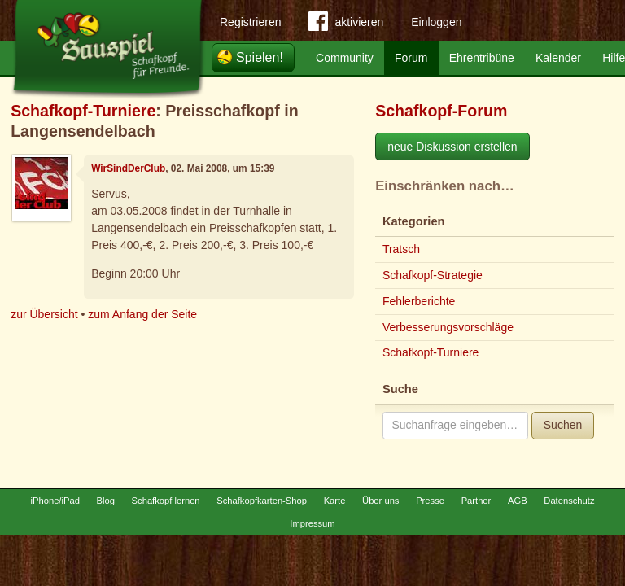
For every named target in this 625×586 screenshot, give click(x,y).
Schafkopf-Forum (441, 111)
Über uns (380, 500)
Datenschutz (569, 500)
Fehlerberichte (419, 301)
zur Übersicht (44, 314)
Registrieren (250, 21)
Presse (430, 500)
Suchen (563, 424)
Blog (106, 500)
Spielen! (259, 57)
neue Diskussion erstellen (452, 146)
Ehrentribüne (481, 57)
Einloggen (436, 21)
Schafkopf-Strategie (432, 275)
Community (345, 57)
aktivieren (345, 24)
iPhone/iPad (55, 500)
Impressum (312, 523)
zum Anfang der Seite (142, 314)
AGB (517, 500)
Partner (476, 500)
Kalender (558, 57)
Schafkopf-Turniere (83, 111)
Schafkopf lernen (166, 500)
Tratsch (401, 249)
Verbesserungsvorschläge (448, 327)
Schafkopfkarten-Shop (261, 500)
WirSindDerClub (128, 168)
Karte (335, 500)
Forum (411, 57)
